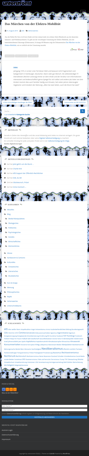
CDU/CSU (11, 333)
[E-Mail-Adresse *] (44, 410)
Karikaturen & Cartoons (16, 258)
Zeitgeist (10, 365)
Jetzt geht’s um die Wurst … (23, 164)
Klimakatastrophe (54, 341)
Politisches (12, 228)
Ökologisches (13, 223)
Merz (22, 349)
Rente (41, 356)
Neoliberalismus (52, 348)
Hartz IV (60, 339)
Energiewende (33, 56)
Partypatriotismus (23, 353)
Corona (22, 332)
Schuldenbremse (70, 356)
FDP (64, 336)
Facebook (59, 336)
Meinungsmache (9, 349)
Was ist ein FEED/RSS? (10, 393)
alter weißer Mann (14, 329)
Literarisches (13, 271)
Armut (48, 329)
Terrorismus (55, 359)
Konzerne (24, 345)
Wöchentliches (13, 246)
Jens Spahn (22, 341)
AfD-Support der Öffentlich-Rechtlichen (28, 173)
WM (5, 365)
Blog (9, 214)
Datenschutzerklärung (14, 413)
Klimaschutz (66, 341)
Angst (33, 329)
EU (48, 336)
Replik (9, 296)
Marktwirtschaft (78, 345)
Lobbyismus (44, 345)
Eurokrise (53, 336)
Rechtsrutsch (21, 356)
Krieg (37, 344)
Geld (29, 339)
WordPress (66, 454)
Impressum (6, 439)
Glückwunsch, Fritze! (21, 182)
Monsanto (27, 349)
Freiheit (6, 339)
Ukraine (80, 359)
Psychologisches (14, 232)
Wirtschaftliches (14, 241)
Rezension (47, 356)
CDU (6, 332)
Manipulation (67, 344)
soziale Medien (9, 359)
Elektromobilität (21, 56)
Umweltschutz (9, 362)
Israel (6, 341)
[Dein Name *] (44, 406)
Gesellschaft (35, 339)
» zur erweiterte (17, 114)
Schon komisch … (19, 187)
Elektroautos (10, 56)
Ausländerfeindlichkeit (58, 329)
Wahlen (69, 362)
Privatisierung (47, 353)
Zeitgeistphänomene (21, 365)
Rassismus (57, 352)
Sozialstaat (18, 359)
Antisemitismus (40, 329)
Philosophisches (13, 292)
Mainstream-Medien (55, 345)
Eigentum (72, 333)
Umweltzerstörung (21, 362)
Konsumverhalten (12, 344)
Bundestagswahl (78, 329)
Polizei (31, 353)
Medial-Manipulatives (16, 219)
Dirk (22, 31)
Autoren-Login (7, 430)
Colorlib (51, 454)
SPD (23, 359)
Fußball (24, 339)
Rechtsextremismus (70, 352)
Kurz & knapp (12, 283)
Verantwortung (44, 362)
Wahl (65, 362)
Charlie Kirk (17, 169)
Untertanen (31, 362)
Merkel (17, 349)
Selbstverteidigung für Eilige (58, 141)
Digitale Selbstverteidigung (49, 138)
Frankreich (78, 336)
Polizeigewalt (38, 353)
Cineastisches (13, 267)
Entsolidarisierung (33, 336)
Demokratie (30, 333)
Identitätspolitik (68, 339)
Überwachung (72, 359)
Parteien (79, 349)
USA (36, 362)
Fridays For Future (15, 339)
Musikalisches (13, 276)
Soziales (11, 237)
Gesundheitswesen (45, 339)
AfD (6, 329)
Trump (62, 359)
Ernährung (43, 336)
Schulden (61, 356)
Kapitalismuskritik (42, 341)
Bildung (68, 329)
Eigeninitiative (62, 333)
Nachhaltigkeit (36, 349)
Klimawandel (75, 341)
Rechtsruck (9, 356)
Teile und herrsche (44, 359)
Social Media (80, 356)
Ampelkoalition (26, 329)
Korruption (31, 345)
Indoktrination (78, 339)
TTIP (66, 359)
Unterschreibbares (14, 306)
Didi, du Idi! (17, 178)
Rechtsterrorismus (33, 356)
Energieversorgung (10, 336)
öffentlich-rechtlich (69, 349)
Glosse (9, 253)
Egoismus (54, 333)
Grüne (54, 339)
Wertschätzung (78, 362)
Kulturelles (11, 262)
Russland (54, 356)
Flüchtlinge (71, 336)
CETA (16, 333)
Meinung (10, 287)
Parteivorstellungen (10, 353)
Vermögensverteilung (56, 362)
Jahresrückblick (13, 341)
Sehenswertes (33, 31)
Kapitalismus (31, 341)
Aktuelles (10, 209)
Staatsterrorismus (31, 359)
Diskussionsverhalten (42, 333)
